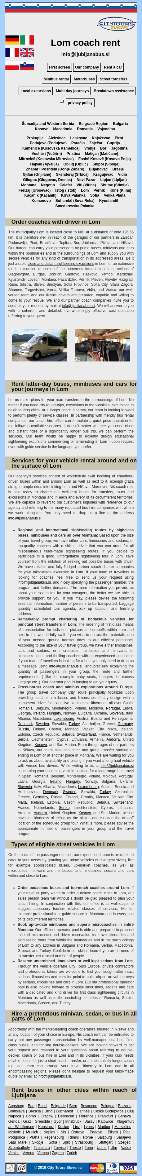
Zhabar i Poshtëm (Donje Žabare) (55, 169)
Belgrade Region (93, 124)
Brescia (35, 1111)
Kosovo (41, 129)
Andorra (113, 739)
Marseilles (122, 1127)
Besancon (89, 1106)
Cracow (47, 1116)
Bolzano (124, 1106)
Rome (88, 1137)
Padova (96, 1132)
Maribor (104, 1127)
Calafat (66, 185)
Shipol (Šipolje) (105, 164)
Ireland (39, 713)
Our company (87, 67)
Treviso (60, 1147)
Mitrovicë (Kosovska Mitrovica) (46, 159)
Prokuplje (35, 138)
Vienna (43, 1153)
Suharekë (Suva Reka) (75, 200)
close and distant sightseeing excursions (61, 263)
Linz (76, 1127)
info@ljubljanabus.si (85, 54)
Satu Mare (17, 1142)
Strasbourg (84, 1142)
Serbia (23, 739)
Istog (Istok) (65, 190)
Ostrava (77, 1132)
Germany (125, 724)
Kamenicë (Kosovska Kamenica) (51, 148)
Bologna (107, 1106)
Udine (101, 1147)
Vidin (122, 174)
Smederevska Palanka (74, 206)
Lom (85, 190)
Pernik (99, 190)
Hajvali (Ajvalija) (44, 164)
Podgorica (16, 1137)
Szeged (124, 1142)
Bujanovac (98, 169)
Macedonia (62, 129)
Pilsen (113, 1132)
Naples (49, 1132)
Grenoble (42, 1121)
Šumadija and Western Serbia (48, 124)
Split (65, 1142)
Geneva (124, 1116)
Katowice (105, 1121)
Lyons (89, 1127)
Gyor (58, 1121)
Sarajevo (123, 1137)
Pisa (127, 1132)
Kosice (63, 1127)
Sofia (94, 195)
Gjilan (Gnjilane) (37, 174)
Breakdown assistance (114, 91)
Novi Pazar (86, 180)
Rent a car (113, 67)
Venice (14, 1153)
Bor (103, 148)
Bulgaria (120, 124)
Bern (73, 1106)
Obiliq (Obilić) (76, 164)
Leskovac (78, 138)
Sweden (42, 724)
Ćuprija (113, 143)
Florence (86, 1116)
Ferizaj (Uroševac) (35, 190)
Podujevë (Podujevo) (48, 143)
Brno (48, 1111)
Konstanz (46, 1127)
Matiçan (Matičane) (101, 153)
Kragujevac (103, 174)
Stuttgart (106, 1142)
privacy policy (80, 103)
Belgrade (58, 1106)
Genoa (14, 1121)
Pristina (73, 153)
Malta (112, 729)
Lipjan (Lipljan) (113, 180)
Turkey (74, 724)
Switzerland (86, 734)
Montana (28, 185)
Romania (85, 129)
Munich (32, 1132)
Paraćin (78, 143)
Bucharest (64, 1111)
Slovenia (116, 713)
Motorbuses (84, 79)
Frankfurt (105, 1116)
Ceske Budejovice (108, 1111)
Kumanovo (41, 200)
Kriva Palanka (73, 195)
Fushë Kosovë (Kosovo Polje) (104, 159)
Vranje (89, 148)
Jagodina (119, 148)
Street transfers (113, 79)
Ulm (113, 1147)
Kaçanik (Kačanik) (40, 195)
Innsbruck (73, 1121)
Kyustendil (108, 200)
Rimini (73, 1137)
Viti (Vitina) (86, 185)
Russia (23, 729)
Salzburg (104, 1137)
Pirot (119, 138)
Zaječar (95, 143)
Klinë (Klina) (120, 190)
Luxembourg (64, 718)
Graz (27, 1121)
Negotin (48, 185)
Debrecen (66, 1116)
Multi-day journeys (72, 91)
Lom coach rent (85, 42)
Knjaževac (101, 138)
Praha (34, 1137)
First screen (59, 67)
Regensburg (54, 1137)
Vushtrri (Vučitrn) (47, 153)
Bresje (118, 169)
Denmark (25, 724)
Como (31, 1116)
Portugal (113, 708)
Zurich (72, 1153)
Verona (28, 1153)
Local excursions (35, 91)
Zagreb (58, 1153)
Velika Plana (114, 195)
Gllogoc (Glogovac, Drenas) (47, 180)
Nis (63, 1132)
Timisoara (42, 1147)
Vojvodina (106, 129)
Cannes (83, 1111)
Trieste (75, 1147)
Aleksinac (56, 138)
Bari (31, 1106)
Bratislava (16, 1111)
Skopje (37, 1142)
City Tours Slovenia (64, 1167)
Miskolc (14, 1132)
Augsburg (16, 1106)
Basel (42, 1106)
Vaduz (126, 1147)
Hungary (54, 713)
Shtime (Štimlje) (114, 185)
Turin (89, 1147)
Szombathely (19, 1147)
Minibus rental (56, 79)
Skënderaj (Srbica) (72, 174)
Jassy (90, 1121)
